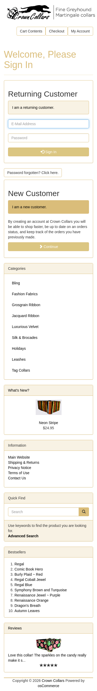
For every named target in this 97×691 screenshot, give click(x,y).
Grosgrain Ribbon (26, 305)
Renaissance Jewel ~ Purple (37, 595)
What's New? (18, 390)
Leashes (19, 359)
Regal (19, 564)
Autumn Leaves (27, 611)
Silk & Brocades (25, 338)
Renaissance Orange (31, 600)
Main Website (19, 457)
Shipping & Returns (23, 462)
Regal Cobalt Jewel (30, 580)
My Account (80, 31)
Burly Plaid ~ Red (28, 574)
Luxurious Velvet (25, 327)
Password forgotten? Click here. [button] (32, 173)
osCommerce (48, 686)
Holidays (19, 348)
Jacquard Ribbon (25, 316)
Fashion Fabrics (25, 294)
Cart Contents (31, 31)
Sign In (48, 152)
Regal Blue (23, 585)
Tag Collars (21, 370)
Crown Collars (53, 681)
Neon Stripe (48, 423)
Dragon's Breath (27, 605)
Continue (48, 247)
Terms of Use (18, 473)
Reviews (15, 628)
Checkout (56, 31)
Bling (16, 283)
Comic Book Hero (28, 569)
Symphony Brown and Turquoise (40, 590)
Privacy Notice (19, 468)
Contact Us (17, 478)
